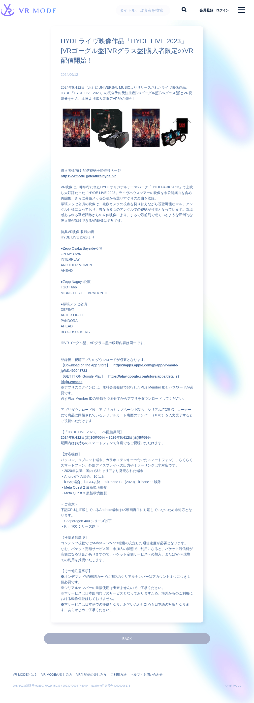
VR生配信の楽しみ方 (86, 669)
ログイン (220, 10)
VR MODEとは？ (24, 669)
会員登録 (202, 10)
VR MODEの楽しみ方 (53, 669)
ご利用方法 (111, 669)
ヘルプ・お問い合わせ (138, 669)
